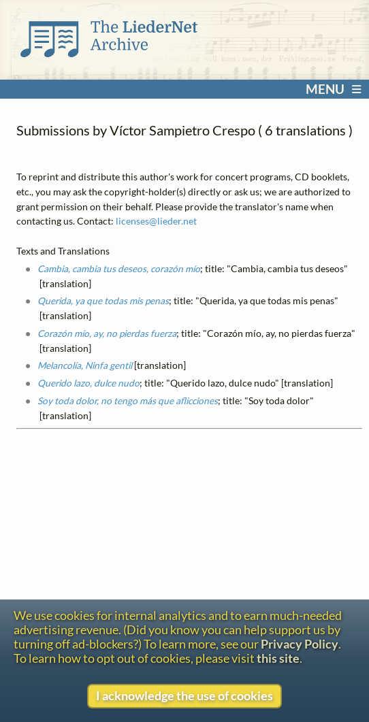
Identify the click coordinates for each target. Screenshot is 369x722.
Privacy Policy (299, 644)
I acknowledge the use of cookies (184, 696)
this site (278, 658)
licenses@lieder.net (156, 221)
